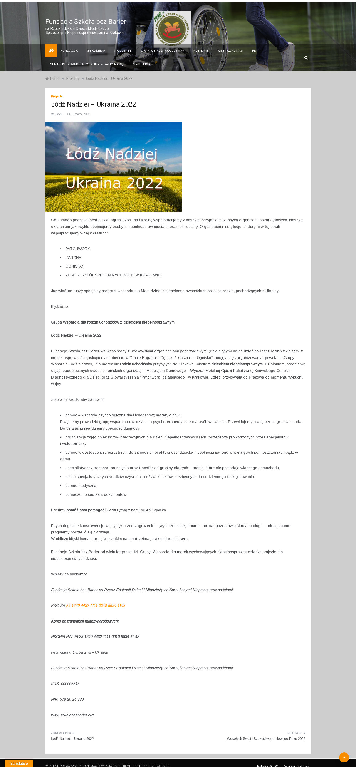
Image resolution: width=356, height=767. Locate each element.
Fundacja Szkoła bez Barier (85, 15)
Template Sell (159, 759)
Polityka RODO (267, 760)
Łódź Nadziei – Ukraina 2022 (72, 732)
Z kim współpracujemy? (163, 44)
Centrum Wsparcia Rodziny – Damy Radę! (87, 58)
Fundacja (69, 44)
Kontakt (200, 44)
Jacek (58, 108)
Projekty (122, 44)
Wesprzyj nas (230, 44)
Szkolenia (96, 44)
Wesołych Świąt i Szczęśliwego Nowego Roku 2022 (266, 732)
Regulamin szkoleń (296, 760)
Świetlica (142, 58)
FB (254, 44)
